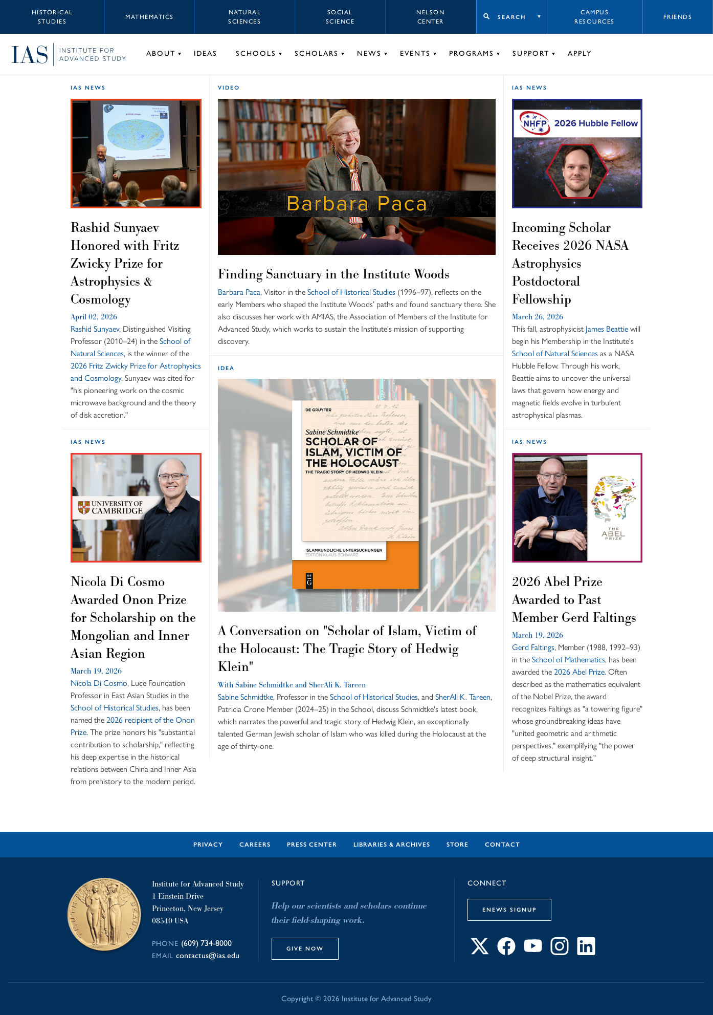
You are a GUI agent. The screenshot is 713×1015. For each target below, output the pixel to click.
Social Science (340, 17)
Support (531, 53)
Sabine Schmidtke (264, 684)
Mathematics (149, 16)
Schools (256, 53)
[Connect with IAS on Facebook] (506, 952)
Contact (502, 844)
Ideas (205, 53)
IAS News (88, 87)
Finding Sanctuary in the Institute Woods (334, 274)
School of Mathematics (568, 659)
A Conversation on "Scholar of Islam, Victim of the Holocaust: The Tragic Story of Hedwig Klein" (347, 648)
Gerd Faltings (533, 647)
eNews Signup (509, 909)
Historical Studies (52, 17)
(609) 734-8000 (206, 943)
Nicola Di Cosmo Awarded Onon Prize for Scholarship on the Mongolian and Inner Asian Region (133, 617)
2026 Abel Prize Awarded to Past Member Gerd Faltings (574, 599)
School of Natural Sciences (555, 353)
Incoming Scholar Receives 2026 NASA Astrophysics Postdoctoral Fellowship (570, 263)
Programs (471, 53)
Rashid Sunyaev (95, 329)
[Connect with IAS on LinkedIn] (586, 952)
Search (512, 16)
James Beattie (607, 329)
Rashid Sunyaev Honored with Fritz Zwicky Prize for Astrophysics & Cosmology (125, 263)
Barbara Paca (239, 292)
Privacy (208, 844)
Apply (580, 53)
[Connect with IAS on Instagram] (559, 952)
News (369, 53)
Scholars (317, 53)
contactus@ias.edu (207, 955)
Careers (255, 844)
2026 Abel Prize (579, 672)
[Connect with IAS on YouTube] (533, 952)
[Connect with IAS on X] (479, 952)
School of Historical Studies (351, 292)
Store (458, 844)
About (160, 53)
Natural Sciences (244, 17)
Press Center (312, 844)
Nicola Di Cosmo (99, 683)
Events (415, 53)
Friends (678, 16)
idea (226, 368)
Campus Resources (594, 17)
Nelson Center (430, 17)
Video (229, 87)
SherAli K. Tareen (337, 684)
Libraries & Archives (391, 844)
